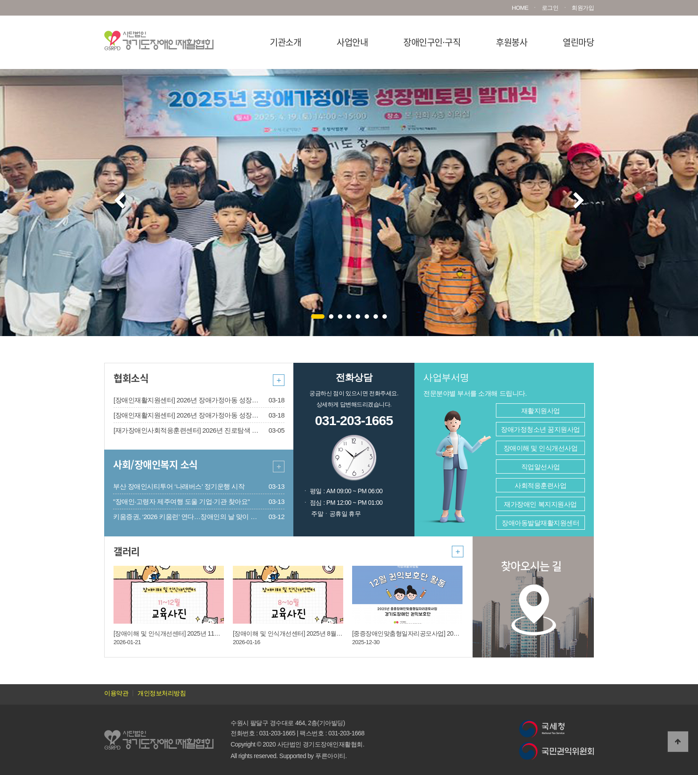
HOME (520, 7)
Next (578, 201)
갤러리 (127, 551)
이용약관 (116, 693)
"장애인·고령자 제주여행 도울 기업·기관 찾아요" (181, 501)
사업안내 (352, 42)
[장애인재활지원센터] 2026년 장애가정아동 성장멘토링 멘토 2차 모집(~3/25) (223, 400)
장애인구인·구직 (431, 42)
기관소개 (285, 42)
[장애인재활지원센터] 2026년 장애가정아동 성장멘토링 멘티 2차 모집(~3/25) (223, 415)
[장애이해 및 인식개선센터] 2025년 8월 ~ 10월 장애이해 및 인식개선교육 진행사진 (342, 633)
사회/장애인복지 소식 (155, 464)
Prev (119, 201)
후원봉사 (511, 42)
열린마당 (578, 42)
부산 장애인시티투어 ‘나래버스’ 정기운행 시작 (178, 486)
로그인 (550, 7)
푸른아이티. (331, 755)
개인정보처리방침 (162, 693)
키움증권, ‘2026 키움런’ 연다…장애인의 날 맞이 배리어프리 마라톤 (208, 516)
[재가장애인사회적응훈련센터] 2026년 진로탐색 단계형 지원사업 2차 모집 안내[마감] (235, 430)
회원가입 (583, 7)
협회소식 (131, 377)
